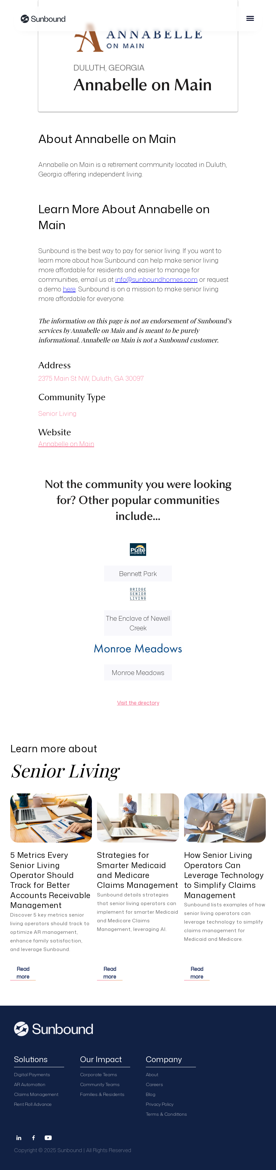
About (152, 1074)
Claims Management (36, 1094)
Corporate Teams (98, 1074)
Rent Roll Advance (33, 1104)
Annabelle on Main (66, 443)
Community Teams (100, 1084)
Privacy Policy (160, 1104)
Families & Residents (102, 1094)
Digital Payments (32, 1074)
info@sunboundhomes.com (156, 279)
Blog (150, 1094)
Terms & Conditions (166, 1114)
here (69, 288)
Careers (154, 1084)
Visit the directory (138, 702)
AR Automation (29, 1084)
